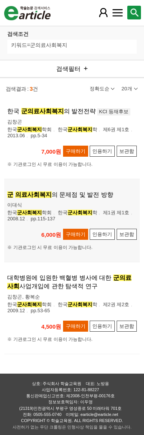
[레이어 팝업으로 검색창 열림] (134, 12)
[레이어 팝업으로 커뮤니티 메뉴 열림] (118, 12)
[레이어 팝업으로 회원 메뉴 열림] (103, 12)
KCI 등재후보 (113, 111)
